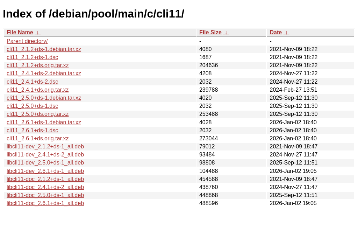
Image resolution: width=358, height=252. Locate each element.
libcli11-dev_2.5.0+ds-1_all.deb (45, 163)
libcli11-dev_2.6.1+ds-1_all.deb (45, 171)
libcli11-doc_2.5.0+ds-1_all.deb (45, 195)
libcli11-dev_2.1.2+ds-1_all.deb (45, 146)
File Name (20, 32)
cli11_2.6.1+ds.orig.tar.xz (38, 138)
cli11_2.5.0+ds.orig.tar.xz (38, 114)
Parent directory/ (27, 41)
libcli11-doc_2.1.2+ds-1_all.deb (45, 179)
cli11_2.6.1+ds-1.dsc (32, 130)
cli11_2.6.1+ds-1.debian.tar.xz (44, 122)
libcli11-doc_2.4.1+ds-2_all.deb (45, 187)
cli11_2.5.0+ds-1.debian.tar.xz (44, 98)
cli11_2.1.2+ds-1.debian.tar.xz (44, 49)
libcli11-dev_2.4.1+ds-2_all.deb (45, 155)
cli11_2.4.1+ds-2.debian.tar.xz (44, 73)
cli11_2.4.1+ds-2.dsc (32, 82)
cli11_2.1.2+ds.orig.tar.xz (38, 65)
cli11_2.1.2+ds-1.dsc (32, 57)
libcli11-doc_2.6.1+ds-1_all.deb (45, 203)
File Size (210, 32)
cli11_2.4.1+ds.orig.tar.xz (38, 90)
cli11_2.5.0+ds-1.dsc (32, 106)
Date (276, 32)
